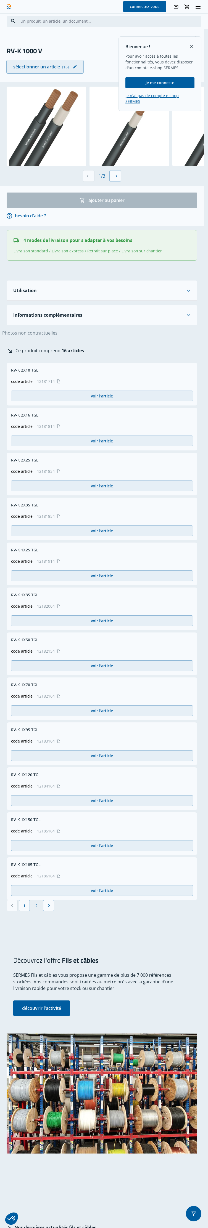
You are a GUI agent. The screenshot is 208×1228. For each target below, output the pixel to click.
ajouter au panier (102, 200)
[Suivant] (48, 905)
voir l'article (102, 396)
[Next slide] (115, 175)
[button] (193, 1213)
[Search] (13, 21)
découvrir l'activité (41, 1008)
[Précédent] (12, 905)
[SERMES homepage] (9, 6)
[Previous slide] (88, 175)
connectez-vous (144, 6)
